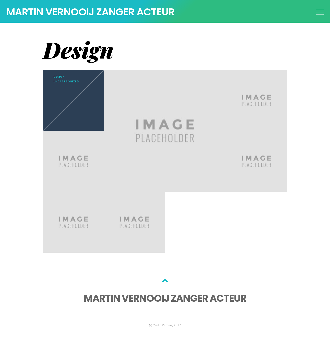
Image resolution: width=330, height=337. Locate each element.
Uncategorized (66, 81)
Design (59, 76)
